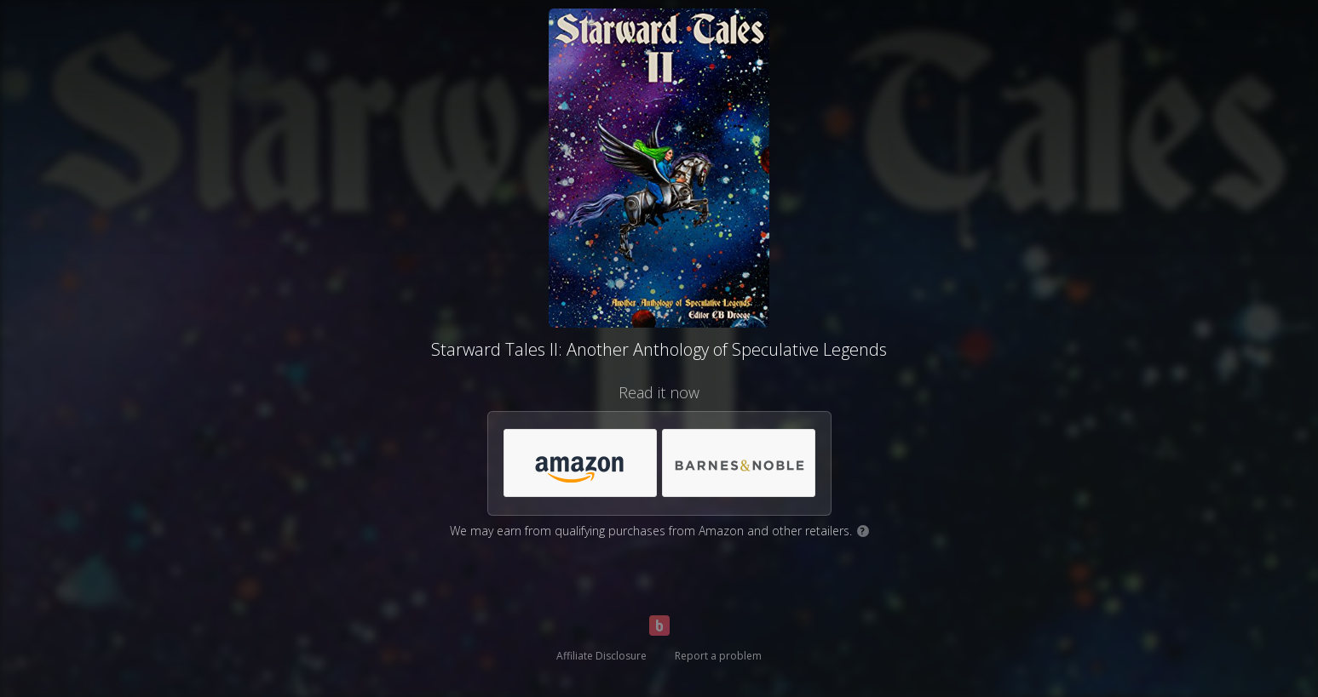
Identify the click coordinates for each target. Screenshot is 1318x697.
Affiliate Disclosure (601, 655)
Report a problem (718, 655)
